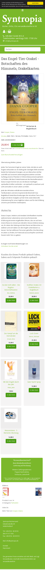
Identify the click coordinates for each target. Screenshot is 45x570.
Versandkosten (8, 559)
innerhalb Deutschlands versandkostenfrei (26, 148)
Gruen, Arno (11, 339)
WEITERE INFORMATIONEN (36, 6)
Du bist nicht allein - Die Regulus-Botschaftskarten (11, 287)
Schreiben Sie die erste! (9, 246)
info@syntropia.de (11, 41)
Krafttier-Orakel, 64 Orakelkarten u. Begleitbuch (34, 287)
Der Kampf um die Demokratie (11, 334)
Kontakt (5, 546)
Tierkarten (14, 503)
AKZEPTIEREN (35, 3)
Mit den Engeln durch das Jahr (11, 383)
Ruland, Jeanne (34, 293)
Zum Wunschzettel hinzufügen (12, 155)
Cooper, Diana (9, 132)
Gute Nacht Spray (34, 382)
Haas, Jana (11, 387)
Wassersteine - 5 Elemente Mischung (11, 431)
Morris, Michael (34, 336)
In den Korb (17, 145)
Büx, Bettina (11, 293)
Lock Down (34, 333)
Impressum (6, 548)
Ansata (3, 136)
